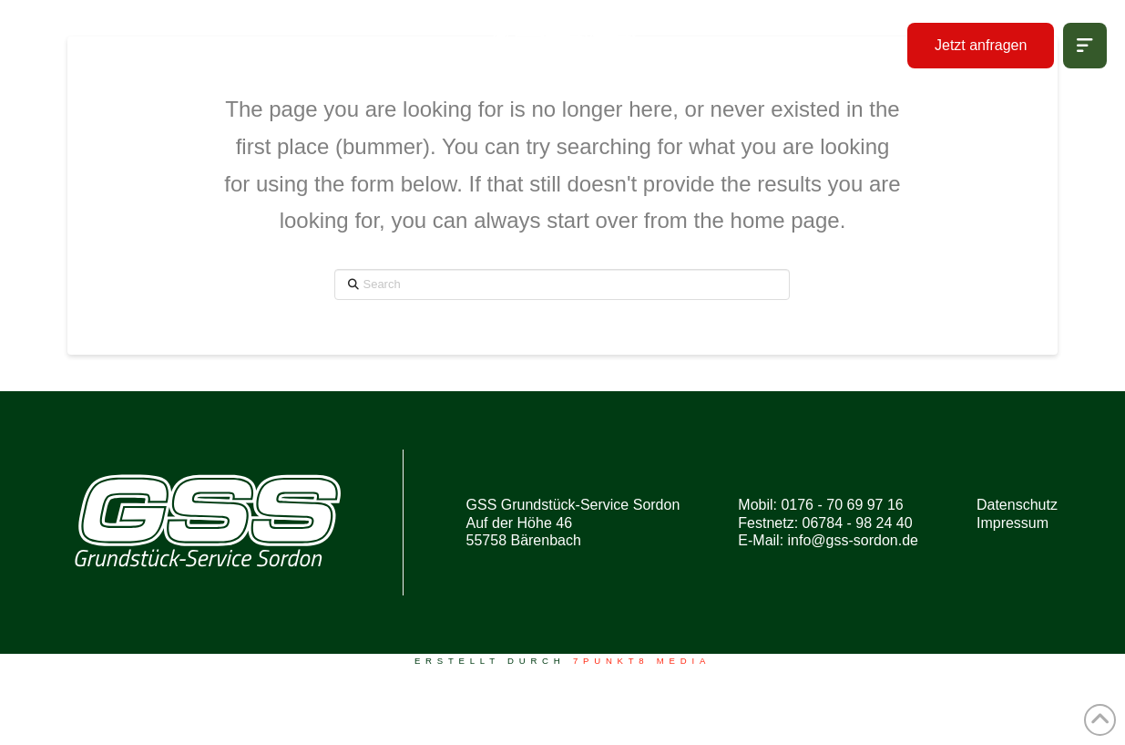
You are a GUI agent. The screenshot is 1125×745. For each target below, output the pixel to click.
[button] (1085, 45)
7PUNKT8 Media (642, 661)
